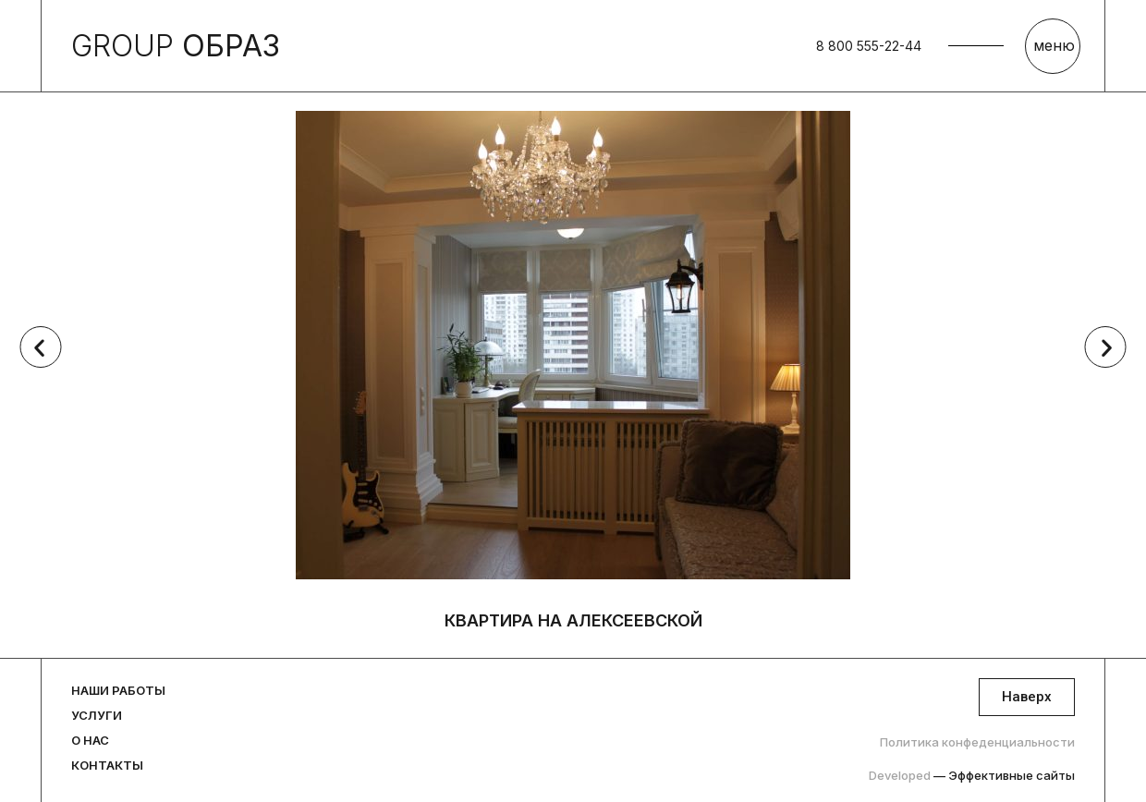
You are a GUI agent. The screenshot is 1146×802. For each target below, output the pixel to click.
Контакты (107, 765)
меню (1054, 45)
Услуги (96, 715)
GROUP (175, 46)
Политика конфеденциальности (977, 742)
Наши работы (118, 690)
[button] (39, 346)
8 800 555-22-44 (868, 46)
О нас (90, 740)
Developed (972, 775)
